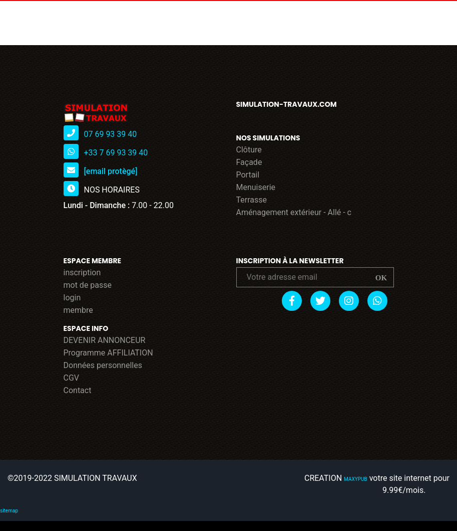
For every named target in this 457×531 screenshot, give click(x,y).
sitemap (9, 510)
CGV (72, 378)
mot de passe (88, 285)
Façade (249, 162)
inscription (82, 272)
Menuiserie (256, 187)
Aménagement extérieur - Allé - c (294, 212)
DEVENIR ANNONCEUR (105, 340)
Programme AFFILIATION (108, 353)
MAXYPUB (355, 479)
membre (78, 310)
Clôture (249, 149)
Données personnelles (103, 365)
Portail (248, 175)
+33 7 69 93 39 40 (116, 152)
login (72, 297)
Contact (78, 390)
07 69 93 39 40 (110, 134)
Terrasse (251, 200)
